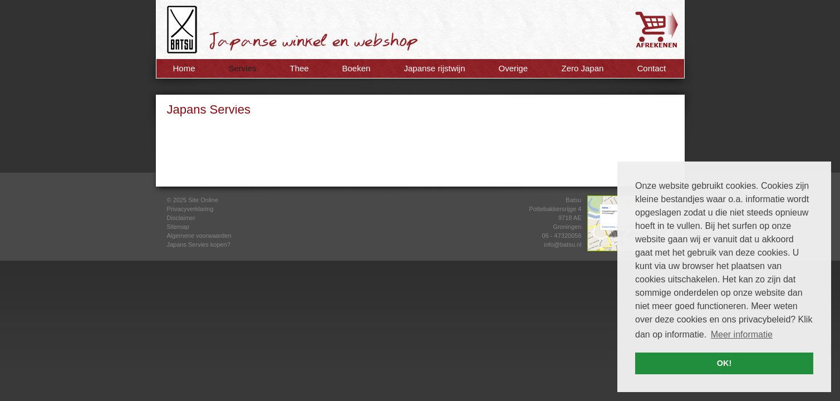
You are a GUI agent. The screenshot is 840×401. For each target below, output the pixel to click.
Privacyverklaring (190, 209)
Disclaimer (181, 217)
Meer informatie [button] (742, 334)
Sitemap (178, 226)
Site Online (203, 200)
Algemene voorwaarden (199, 235)
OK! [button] (724, 363)
